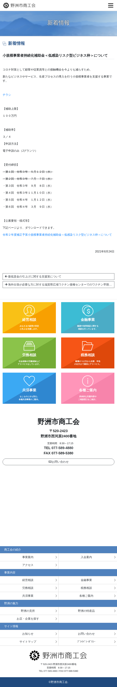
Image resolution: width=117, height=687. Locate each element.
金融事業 (86, 580)
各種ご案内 (86, 595)
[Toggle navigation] (110, 5)
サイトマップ (27, 641)
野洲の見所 (28, 610)
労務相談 (27, 587)
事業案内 (27, 557)
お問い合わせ (58, 461)
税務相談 (86, 587)
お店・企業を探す (28, 618)
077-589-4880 (62, 448)
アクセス (27, 564)
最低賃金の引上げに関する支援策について (33, 276)
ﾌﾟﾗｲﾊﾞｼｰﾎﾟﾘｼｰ (86, 641)
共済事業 (27, 595)
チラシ (7, 94)
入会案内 (86, 557)
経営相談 (27, 580)
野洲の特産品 (86, 610)
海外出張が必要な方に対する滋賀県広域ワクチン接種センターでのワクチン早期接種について (59, 284)
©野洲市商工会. (58, 682)
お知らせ (27, 633)
